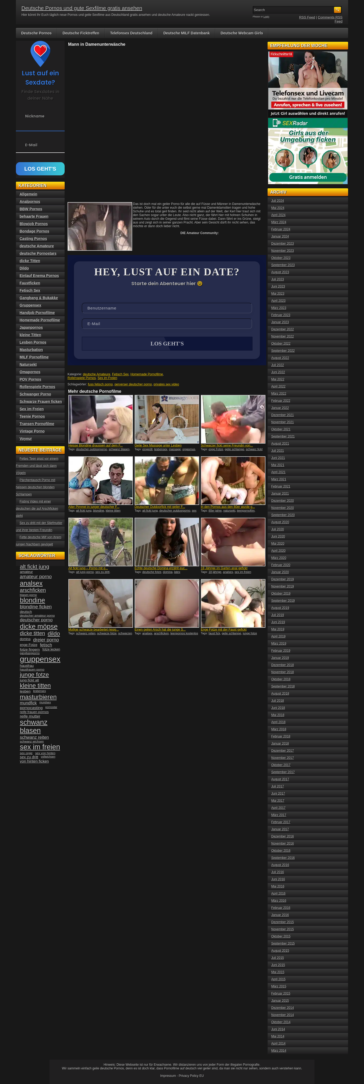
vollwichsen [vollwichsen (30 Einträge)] (48, 756)
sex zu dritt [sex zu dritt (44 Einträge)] (29, 757)
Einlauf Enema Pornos (39, 276)
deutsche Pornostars (38, 253)
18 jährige (214, 572)
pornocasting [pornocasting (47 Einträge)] (31, 707)
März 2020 (278, 558)
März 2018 (278, 729)
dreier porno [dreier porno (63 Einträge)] (46, 640)
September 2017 (283, 772)
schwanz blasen (119, 449)
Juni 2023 (278, 286)
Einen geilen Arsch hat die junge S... (160, 630)
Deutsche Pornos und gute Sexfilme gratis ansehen (81, 8)
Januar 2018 (280, 743)
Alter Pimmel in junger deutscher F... (93, 507)
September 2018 (283, 686)
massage (175, 449)
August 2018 (280, 693)
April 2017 (278, 808)
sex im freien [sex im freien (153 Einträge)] (40, 747)
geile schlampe (234, 449)
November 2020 (282, 508)
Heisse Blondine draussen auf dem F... (95, 446)
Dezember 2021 (282, 415)
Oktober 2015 (281, 936)
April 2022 (278, 386)
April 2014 (278, 1043)
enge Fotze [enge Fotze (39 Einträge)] (28, 645)
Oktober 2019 (281, 593)
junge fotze (250, 633)
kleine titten (113, 511)
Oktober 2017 (281, 765)
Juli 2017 (277, 786)
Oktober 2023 (281, 258)
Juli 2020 (277, 529)
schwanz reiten (85, 633)
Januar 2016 (280, 915)
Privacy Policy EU (191, 1076)
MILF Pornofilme (34, 357)
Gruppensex (30, 305)
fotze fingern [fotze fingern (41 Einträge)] (30, 650)
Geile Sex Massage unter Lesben (158, 446)
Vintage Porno (32, 431)
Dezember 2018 (282, 665)
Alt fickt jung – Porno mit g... (88, 569)
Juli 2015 (277, 958)
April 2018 (278, 722)
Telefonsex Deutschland (131, 33)
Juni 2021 (278, 458)
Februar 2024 (280, 229)
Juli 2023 (277, 279)
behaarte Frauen (34, 216)
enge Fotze (215, 449)
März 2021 (278, 479)
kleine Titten (30, 335)
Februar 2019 (280, 651)
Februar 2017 (280, 822)
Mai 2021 (277, 465)
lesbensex (160, 449)
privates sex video (166, 385)
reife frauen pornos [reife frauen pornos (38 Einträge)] (34, 712)
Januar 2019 (280, 658)
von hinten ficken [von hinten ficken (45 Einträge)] (34, 761)
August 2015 (280, 951)
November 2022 (282, 336)
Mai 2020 (277, 543)
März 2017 (278, 815)
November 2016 (282, 843)
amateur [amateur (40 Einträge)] (26, 572)
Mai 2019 (277, 629)
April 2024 (278, 215)
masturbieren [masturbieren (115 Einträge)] (38, 696)
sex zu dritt (102, 572)
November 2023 (282, 251)
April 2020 (278, 551)
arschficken (161, 633)
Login (266, 16)
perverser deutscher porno (133, 385)
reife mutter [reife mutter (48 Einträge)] (30, 716)
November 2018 (282, 672)
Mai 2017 (277, 801)
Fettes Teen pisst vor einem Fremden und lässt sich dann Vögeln (37, 466)
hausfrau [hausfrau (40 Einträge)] (27, 666)
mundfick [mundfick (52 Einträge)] (28, 703)
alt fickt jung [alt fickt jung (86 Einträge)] (34, 566)
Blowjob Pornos (34, 224)
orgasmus (188, 449)
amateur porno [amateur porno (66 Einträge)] (36, 576)
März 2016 (278, 901)
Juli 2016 (277, 872)
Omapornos (30, 372)
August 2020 (280, 522)
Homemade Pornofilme (147, 375)
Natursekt (28, 364)
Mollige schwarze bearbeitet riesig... (93, 630)
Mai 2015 (277, 972)
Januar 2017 (280, 829)
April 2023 (278, 301)
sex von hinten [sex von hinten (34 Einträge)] (45, 753)
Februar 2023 (280, 315)
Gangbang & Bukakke (39, 298)
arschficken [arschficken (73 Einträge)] (33, 590)
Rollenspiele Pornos (82, 378)
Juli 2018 (277, 701)
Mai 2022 (277, 379)
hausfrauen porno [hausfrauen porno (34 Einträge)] (32, 669)
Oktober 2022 (281, 343)
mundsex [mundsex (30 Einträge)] (45, 702)
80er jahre (215, 511)
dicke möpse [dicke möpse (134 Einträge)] (39, 626)
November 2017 (282, 758)
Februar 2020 (280, 565)
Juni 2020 (278, 536)
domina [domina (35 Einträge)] (25, 639)
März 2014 (278, 1051)
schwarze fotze (107, 633)
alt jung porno (85, 572)
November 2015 (282, 929)
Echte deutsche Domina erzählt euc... (161, 569)
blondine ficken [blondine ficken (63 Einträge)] (36, 606)
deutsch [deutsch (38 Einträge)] (26, 612)
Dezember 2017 (282, 751)
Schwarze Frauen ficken (41, 401)
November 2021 (282, 422)
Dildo (24, 268)
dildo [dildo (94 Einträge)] (54, 633)
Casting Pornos (33, 238)
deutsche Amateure (96, 375)
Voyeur (26, 438)
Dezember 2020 (282, 501)
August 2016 (280, 865)
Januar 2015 (280, 1001)
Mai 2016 (277, 886)
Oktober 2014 (281, 1022)
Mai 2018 (277, 715)
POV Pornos (30, 379)
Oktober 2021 (281, 429)
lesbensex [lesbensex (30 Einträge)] (39, 691)
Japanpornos (31, 327)
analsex (228, 572)
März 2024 (278, 222)
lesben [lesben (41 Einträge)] (25, 691)
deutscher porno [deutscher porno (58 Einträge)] (36, 619)
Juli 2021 (277, 451)
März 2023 (278, 308)
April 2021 (278, 472)
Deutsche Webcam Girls (242, 33)
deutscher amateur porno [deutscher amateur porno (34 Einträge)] (37, 615)
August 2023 (280, 272)
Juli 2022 (277, 365)
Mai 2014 (277, 1036)
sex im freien (243, 572)
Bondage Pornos (34, 231)
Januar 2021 (280, 493)
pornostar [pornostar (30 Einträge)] (51, 707)
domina (167, 572)
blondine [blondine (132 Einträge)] (32, 600)
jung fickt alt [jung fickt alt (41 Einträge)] (29, 680)
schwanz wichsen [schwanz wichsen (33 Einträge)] (32, 741)
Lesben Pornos (33, 342)
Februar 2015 (280, 993)
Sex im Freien (107, 378)
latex (177, 572)
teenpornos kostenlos (184, 633)
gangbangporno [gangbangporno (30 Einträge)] (30, 653)
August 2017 (280, 779)
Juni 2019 (278, 622)
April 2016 (278, 893)
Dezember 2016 (282, 836)
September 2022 (283, 351)
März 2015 (278, 986)
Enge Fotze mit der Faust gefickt (224, 630)
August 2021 (280, 443)
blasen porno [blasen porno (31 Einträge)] (28, 594)
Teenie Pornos (32, 416)
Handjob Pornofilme (37, 313)
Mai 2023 (277, 293)
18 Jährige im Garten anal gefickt (224, 569)
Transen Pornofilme (37, 424)
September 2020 (283, 515)
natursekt (229, 511)
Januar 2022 (280, 408)
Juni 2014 (278, 1029)
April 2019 (278, 636)
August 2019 (280, 608)
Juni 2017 (278, 793)
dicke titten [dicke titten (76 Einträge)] (32, 633)
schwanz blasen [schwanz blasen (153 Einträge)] (33, 726)
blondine (98, 511)
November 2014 (282, 1015)
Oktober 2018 (281, 679)
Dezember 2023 (282, 243)
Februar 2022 (280, 401)
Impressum (168, 1076)
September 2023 (283, 265)
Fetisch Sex (120, 375)
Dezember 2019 (282, 579)
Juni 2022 (278, 372)
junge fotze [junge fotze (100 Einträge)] (34, 674)
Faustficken (30, 283)
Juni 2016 (278, 879)
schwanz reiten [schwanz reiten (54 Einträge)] (34, 737)
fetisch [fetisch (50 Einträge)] (46, 645)
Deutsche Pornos (36, 33)
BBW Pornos (31, 209)
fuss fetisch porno (100, 385)
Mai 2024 (277, 208)
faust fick (214, 633)
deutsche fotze (151, 572)
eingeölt (147, 449)
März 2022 (278, 393)
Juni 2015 (278, 965)
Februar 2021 (280, 486)
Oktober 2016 (281, 851)
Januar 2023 (280, 322)
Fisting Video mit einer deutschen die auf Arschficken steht (37, 509)
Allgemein (28, 194)
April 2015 (278, 979)
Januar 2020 (280, 572)
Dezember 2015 (282, 922)
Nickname (35, 116)
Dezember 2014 (282, 1008)
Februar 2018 (280, 736)
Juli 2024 (277, 201)
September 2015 (283, 943)
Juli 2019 (277, 615)
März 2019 (278, 643)
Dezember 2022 (282, 329)
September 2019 (283, 601)
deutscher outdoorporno (91, 449)
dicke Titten (30, 261)
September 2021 (283, 436)
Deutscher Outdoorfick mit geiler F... (160, 507)
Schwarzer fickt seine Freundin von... (227, 446)
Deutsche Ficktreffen (81, 33)
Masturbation (31, 350)
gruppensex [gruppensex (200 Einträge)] (40, 659)
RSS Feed (307, 17)
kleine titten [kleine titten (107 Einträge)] (35, 685)
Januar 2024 (280, 236)
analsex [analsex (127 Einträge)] (31, 583)
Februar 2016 (280, 908)
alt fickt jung (83, 511)
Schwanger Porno (35, 394)
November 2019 (282, 586)
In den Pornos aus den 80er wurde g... (228, 507)
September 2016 (283, 858)
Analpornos (30, 201)
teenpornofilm (246, 511)
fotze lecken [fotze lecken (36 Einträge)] (51, 649)
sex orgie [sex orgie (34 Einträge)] (26, 753)
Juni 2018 (278, 708)
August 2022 (280, 358)
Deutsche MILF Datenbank (186, 33)
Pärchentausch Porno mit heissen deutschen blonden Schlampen (35, 487)
